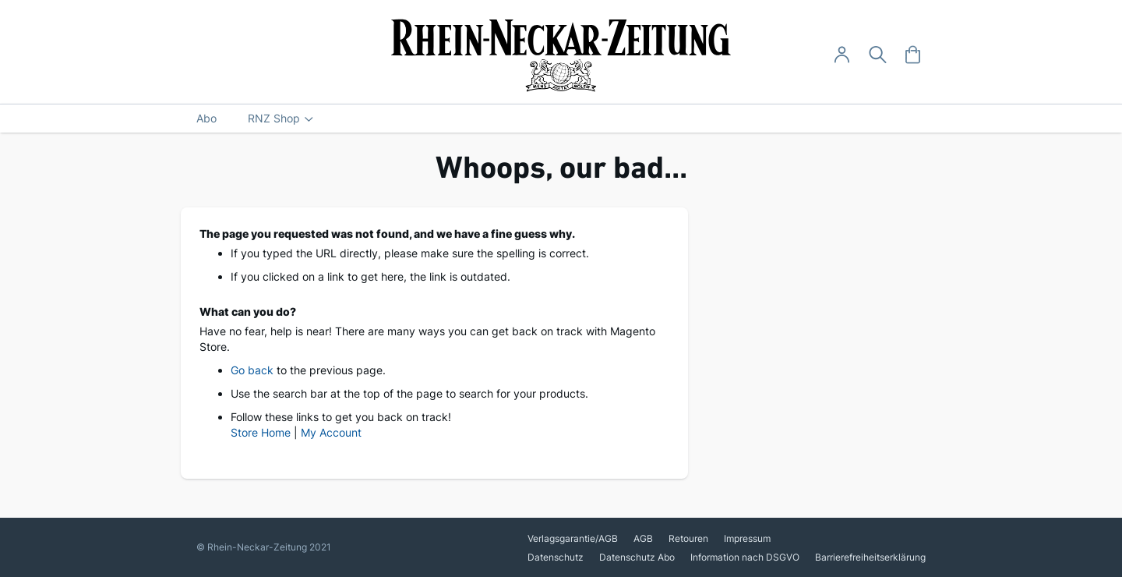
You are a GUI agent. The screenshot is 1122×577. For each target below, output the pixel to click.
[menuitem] (206, 118)
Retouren (688, 538)
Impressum (747, 538)
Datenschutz (555, 557)
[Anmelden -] (842, 55)
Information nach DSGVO (744, 557)
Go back (252, 370)
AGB (643, 538)
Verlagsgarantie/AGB (572, 538)
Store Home (261, 432)
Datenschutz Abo (637, 557)
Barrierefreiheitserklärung (870, 557)
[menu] (561, 118)
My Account (331, 432)
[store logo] (561, 55)
